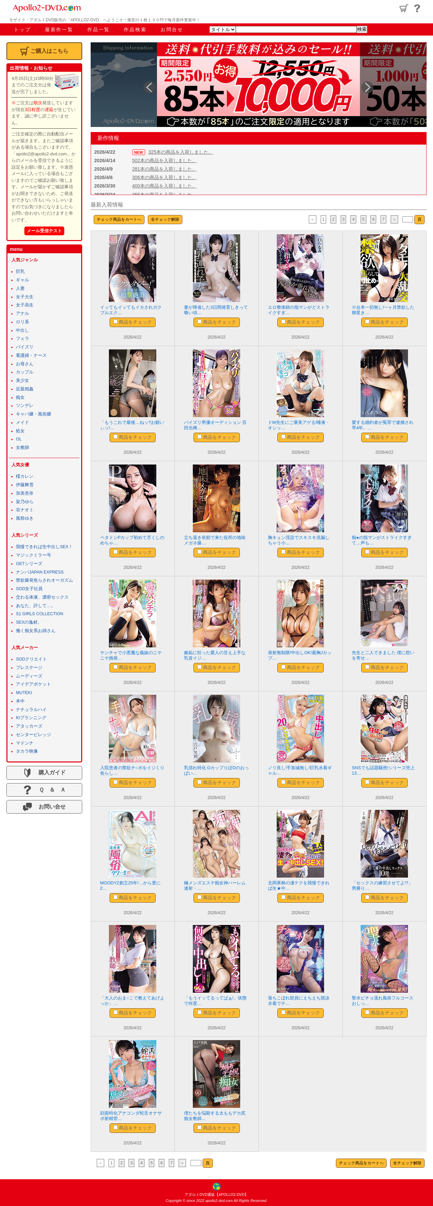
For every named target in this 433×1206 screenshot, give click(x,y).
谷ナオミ (24, 510)
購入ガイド (44, 773)
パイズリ (24, 347)
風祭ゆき (24, 518)
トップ (22, 29)
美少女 (22, 380)
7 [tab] (289, 123)
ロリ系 (22, 322)
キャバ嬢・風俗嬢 (33, 414)
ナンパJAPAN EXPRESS (40, 572)
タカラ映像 (27, 751)
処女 (20, 431)
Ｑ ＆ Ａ (44, 789)
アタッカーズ (29, 726)
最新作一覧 (59, 29)
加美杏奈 (24, 493)
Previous (146, 84)
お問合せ (172, 29)
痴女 (20, 397)
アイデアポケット (33, 684)
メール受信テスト (44, 230)
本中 (20, 701)
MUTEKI (24, 692)
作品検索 (135, 29)
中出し (22, 330)
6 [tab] (278, 123)
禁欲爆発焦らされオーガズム (44, 580)
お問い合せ (44, 807)
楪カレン (24, 476)
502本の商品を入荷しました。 (164, 160)
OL (19, 439)
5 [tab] (268, 123)
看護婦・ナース (31, 355)
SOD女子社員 (29, 588)
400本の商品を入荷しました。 (164, 186)
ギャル (22, 280)
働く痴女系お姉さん (35, 630)
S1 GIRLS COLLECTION (39, 613)
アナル (22, 313)
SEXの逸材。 (29, 622)
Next (364, 84)
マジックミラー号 (33, 555)
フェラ (22, 338)
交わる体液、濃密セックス (42, 597)
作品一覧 (98, 29)
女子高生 (24, 305)
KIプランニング (31, 717)
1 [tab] (228, 123)
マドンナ (24, 743)
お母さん (24, 364)
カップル (24, 372)
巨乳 (20, 271)
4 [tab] (258, 123)
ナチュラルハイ (31, 709)
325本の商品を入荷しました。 (181, 152)
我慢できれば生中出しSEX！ (44, 546)
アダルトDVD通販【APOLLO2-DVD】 (216, 1194)
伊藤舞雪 (24, 484)
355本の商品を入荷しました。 (164, 194)
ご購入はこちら (44, 51)
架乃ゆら (24, 501)
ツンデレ (24, 405)
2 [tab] (238, 123)
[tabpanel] (258, 84)
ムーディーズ (29, 676)
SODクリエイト (31, 659)
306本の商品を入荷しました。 (164, 177)
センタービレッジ (33, 734)
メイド (22, 422)
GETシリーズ (29, 563)
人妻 (20, 288)
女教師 (22, 447)
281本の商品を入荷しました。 (164, 169)
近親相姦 (24, 389)
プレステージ (29, 667)
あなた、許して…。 (35, 605)
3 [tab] (248, 123)
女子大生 (24, 297)
